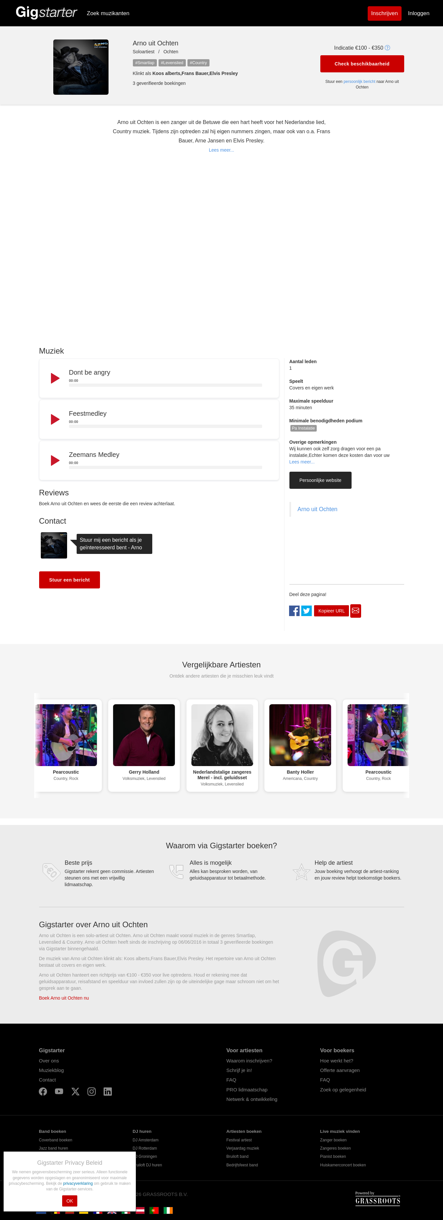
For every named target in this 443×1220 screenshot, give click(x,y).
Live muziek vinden (340, 1131)
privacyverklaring (78, 1183)
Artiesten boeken (243, 1131)
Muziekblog (51, 1070)
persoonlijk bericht (360, 81)
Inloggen (419, 13)
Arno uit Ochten (318, 509)
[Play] (54, 378)
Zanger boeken (333, 1140)
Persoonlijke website (321, 480)
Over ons (49, 1060)
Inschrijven (384, 13)
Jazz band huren (53, 1148)
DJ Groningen (145, 1156)
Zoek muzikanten (108, 13)
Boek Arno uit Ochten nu (64, 998)
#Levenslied (172, 62)
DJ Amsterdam (146, 1140)
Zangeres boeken (335, 1148)
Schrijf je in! (239, 1070)
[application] (159, 378)
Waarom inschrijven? (249, 1060)
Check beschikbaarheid (362, 63)
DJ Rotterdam (145, 1148)
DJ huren (142, 1131)
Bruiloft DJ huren (147, 1165)
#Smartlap (144, 62)
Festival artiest (239, 1140)
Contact (47, 1080)
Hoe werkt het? (336, 1060)
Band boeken (52, 1131)
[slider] (165, 385)
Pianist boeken (333, 1156)
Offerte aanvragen (340, 1070)
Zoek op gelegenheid (343, 1089)
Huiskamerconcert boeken (343, 1165)
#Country (198, 62)
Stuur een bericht (69, 580)
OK (69, 1201)
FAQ (231, 1080)
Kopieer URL (331, 610)
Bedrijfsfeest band (242, 1165)
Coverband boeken (55, 1140)
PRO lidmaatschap (246, 1089)
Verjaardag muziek (242, 1148)
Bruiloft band (237, 1156)
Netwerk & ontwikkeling (251, 1099)
